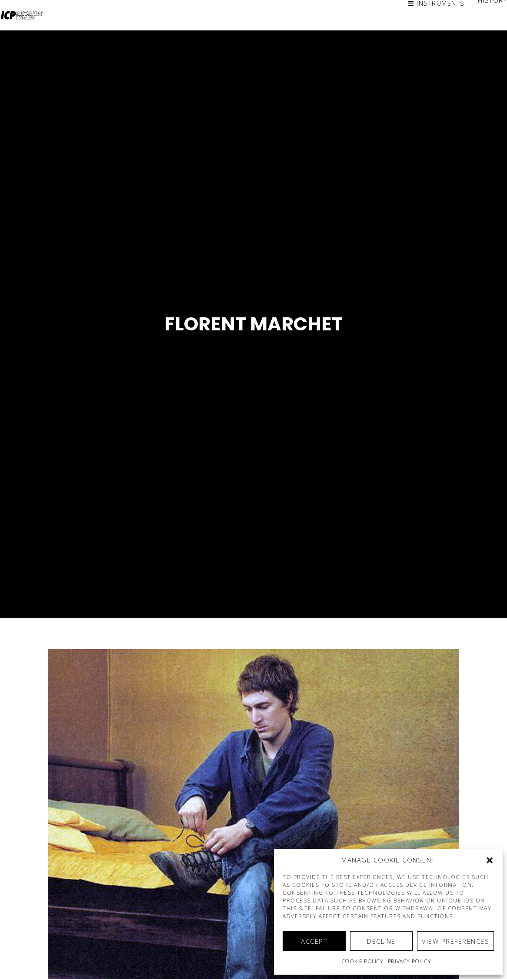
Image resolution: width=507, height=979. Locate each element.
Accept (314, 941)
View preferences (455, 941)
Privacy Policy (409, 961)
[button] (489, 860)
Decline (381, 941)
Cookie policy (362, 961)
